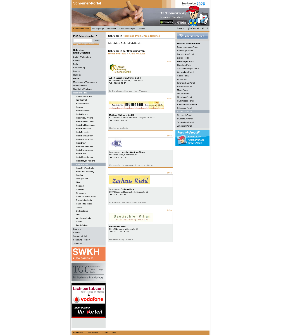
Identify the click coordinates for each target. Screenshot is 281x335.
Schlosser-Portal (184, 108)
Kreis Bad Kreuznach (85, 125)
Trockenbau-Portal (185, 122)
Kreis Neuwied (82, 164)
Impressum (78, 332)
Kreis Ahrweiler (83, 111)
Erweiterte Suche (92, 44)
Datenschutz (92, 332)
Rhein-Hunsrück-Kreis (86, 197)
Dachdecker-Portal (185, 54)
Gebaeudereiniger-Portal (188, 69)
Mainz (79, 182)
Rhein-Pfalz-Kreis (84, 204)
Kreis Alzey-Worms (84, 118)
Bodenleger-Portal (185, 51)
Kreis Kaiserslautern (85, 150)
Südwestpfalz (82, 211)
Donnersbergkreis (84, 96)
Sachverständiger (127, 29)
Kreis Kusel (81, 154)
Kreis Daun (81, 143)
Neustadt (80, 186)
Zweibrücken (81, 225)
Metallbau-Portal (184, 97)
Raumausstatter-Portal (187, 104)
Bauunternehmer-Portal (187, 47)
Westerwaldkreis (83, 218)
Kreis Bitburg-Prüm (84, 136)
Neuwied (80, 189)
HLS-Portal (182, 79)
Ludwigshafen (82, 179)
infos (169, 61)
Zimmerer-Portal (184, 126)
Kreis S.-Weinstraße (85, 168)
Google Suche (79, 44)
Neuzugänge (98, 29)
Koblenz (79, 107)
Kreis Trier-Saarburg (85, 171)
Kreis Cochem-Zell (84, 139)
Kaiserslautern (82, 103)
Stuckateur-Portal (185, 119)
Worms (79, 222)
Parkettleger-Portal (185, 101)
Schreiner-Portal (87, 3)
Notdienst (111, 29)
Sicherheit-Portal (184, 115)
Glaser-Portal (183, 76)
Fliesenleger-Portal (185, 61)
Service (142, 29)
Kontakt (105, 332)
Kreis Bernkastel (83, 128)
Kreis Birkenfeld (83, 132)
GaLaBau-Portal (184, 65)
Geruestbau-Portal (185, 72)
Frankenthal (81, 100)
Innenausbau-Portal (186, 83)
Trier (78, 214)
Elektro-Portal (183, 58)
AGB (114, 332)
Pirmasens (81, 193)
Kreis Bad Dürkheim (85, 121)
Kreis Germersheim (84, 146)
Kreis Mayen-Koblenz (85, 161)
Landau (79, 175)
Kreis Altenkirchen (84, 114)
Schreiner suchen (81, 29)
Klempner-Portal (184, 86)
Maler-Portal (182, 90)
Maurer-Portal (183, 94)
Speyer (79, 207)
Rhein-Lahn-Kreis (84, 200)
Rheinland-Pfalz (132, 36)
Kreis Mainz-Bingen (85, 157)
